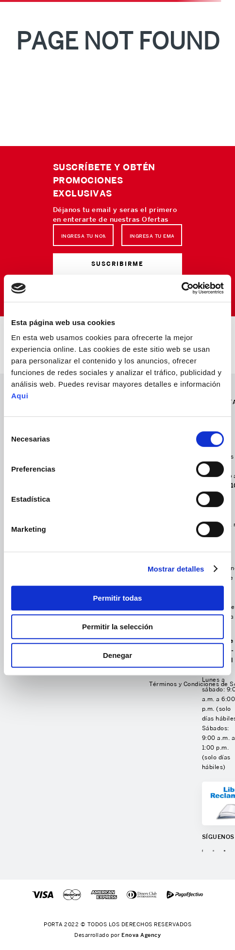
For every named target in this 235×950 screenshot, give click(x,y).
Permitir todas (117, 598)
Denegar (117, 655)
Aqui (19, 396)
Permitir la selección (117, 626)
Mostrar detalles (176, 569)
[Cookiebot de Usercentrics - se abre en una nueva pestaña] (181, 288)
